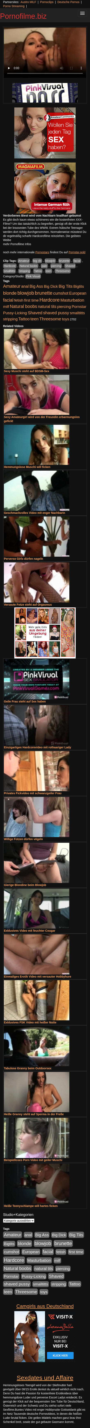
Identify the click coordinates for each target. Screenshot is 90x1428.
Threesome (62, 271)
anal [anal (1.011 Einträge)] (25, 286)
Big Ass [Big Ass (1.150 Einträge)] (36, 286)
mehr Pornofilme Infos (17, 244)
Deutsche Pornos (68, 2)
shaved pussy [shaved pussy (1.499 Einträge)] (56, 312)
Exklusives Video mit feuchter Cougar (29, 930)
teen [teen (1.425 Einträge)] (34, 318)
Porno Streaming (14, 6)
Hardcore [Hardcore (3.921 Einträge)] (49, 300)
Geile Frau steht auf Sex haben (25, 701)
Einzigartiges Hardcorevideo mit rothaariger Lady (37, 747)
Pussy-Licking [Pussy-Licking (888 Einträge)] (15, 313)
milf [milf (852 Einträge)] (6, 306)
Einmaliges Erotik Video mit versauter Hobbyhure (37, 976)
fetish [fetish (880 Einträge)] (18, 300)
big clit (37, 260)
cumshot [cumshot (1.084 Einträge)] (60, 293)
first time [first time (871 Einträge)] (31, 300)
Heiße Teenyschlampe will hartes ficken (31, 1206)
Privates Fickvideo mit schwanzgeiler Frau (33, 793)
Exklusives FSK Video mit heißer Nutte (30, 1022)
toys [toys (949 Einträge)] (65, 319)
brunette (64, 260)
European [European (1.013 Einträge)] (77, 293)
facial (77, 260)
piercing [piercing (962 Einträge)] (64, 306)
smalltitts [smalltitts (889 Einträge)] (77, 313)
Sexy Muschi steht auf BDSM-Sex (26, 371)
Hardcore (10, 266)
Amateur (23, 260)
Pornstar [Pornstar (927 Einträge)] (79, 306)
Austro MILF (28, 2)
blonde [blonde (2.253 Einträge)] (10, 293)
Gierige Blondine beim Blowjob (25, 885)
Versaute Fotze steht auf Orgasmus (28, 604)
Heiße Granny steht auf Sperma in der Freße (34, 1114)
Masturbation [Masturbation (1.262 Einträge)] (72, 300)
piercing (56, 266)
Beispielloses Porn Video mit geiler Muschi (33, 1160)
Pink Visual (33, 276)
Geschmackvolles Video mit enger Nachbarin (34, 512)
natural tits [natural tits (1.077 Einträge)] (47, 306)
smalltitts (9, 271)
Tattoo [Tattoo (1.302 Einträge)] (24, 319)
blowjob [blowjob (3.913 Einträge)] (25, 293)
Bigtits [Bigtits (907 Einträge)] (78, 286)
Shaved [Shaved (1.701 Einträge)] (35, 312)
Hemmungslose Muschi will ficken (27, 467)
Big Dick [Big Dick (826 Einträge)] (51, 286)
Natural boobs (28, 266)
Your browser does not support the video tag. (45, 53)
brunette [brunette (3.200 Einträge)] (43, 293)
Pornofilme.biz (23, 16)
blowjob (50, 260)
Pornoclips (46, 2)
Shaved (70, 266)
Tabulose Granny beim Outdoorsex (27, 1068)
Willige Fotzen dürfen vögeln (23, 839)
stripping (24, 271)
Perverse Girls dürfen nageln (23, 558)
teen (48, 271)
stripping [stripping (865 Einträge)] (10, 319)
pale (44, 266)
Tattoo (38, 271)
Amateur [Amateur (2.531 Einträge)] (11, 286)
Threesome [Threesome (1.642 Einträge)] (50, 318)
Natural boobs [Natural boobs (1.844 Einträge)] (23, 306)
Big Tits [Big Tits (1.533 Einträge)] (65, 286)
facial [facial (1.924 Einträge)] (8, 300)
